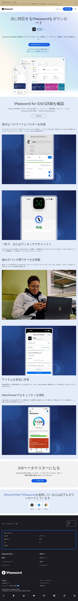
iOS (17, 524)
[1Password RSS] (74, 595)
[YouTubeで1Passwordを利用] (34, 595)
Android (6, 545)
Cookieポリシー (6, 583)
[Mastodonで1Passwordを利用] (13, 595)
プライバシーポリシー (46, 580)
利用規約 (4, 580)
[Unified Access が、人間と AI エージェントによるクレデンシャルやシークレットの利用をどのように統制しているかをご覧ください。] (36, 3)
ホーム (3, 524)
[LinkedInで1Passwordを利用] (54, 595)
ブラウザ (41, 536)
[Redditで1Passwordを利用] (24, 595)
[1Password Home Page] (7, 9)
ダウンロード (10, 524)
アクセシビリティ (44, 583)
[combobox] (39, 29)
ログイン (58, 9)
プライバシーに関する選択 (10, 585)
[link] (68, 9)
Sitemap (42, 585)
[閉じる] (75, 3)
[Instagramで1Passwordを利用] (64, 595)
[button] (39, 29)
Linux (40, 539)
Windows (6, 539)
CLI (40, 542)
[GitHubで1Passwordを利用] (44, 595)
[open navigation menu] (75, 9)
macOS (6, 536)
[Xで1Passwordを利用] (3, 595)
